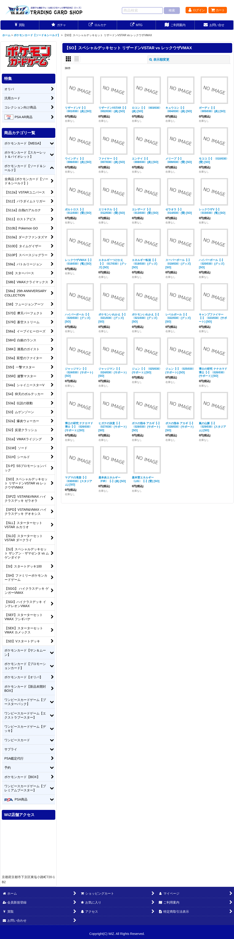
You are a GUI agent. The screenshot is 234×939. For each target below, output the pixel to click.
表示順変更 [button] (159, 59)
